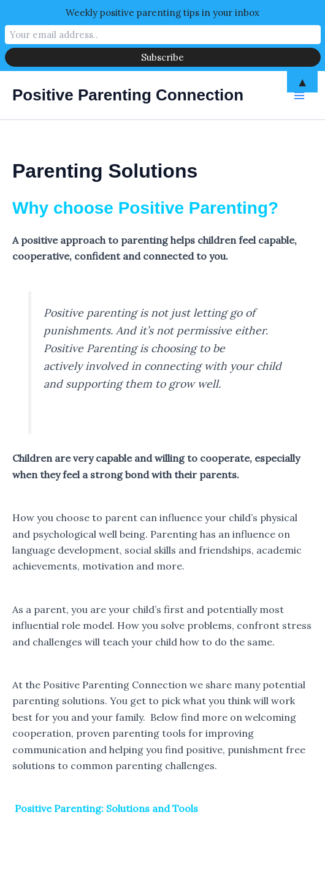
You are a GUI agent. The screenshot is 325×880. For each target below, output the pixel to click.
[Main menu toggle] (299, 95)
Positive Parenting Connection (127, 95)
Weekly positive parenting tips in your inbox (162, 12)
